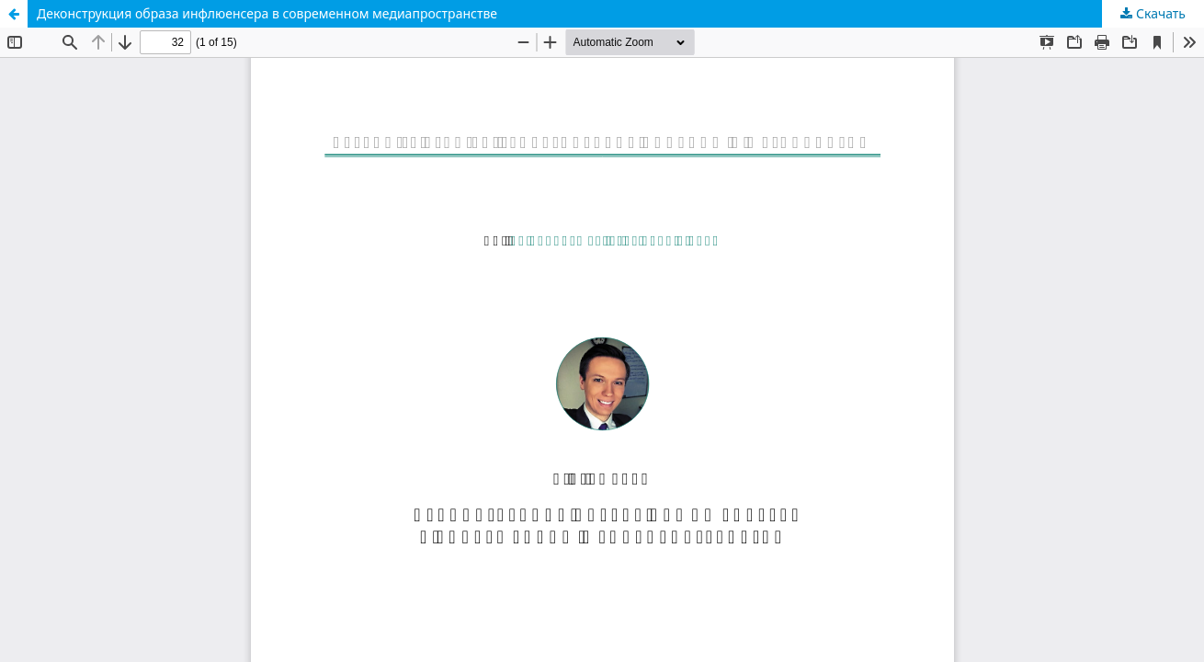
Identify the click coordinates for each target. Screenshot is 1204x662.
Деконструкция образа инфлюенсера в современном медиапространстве (267, 13)
